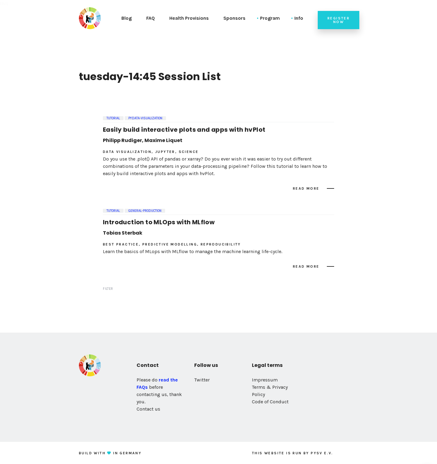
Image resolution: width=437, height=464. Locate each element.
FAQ (150, 18)
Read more (306, 188)
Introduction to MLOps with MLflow (159, 222)
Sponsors (234, 18)
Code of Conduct (270, 402)
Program (270, 18)
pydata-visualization (145, 118)
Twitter (202, 380)
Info (298, 18)
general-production (144, 211)
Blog (126, 18)
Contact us (148, 409)
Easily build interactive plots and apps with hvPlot (184, 129)
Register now (338, 20)
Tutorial (113, 118)
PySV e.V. (322, 453)
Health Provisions (189, 18)
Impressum (265, 380)
